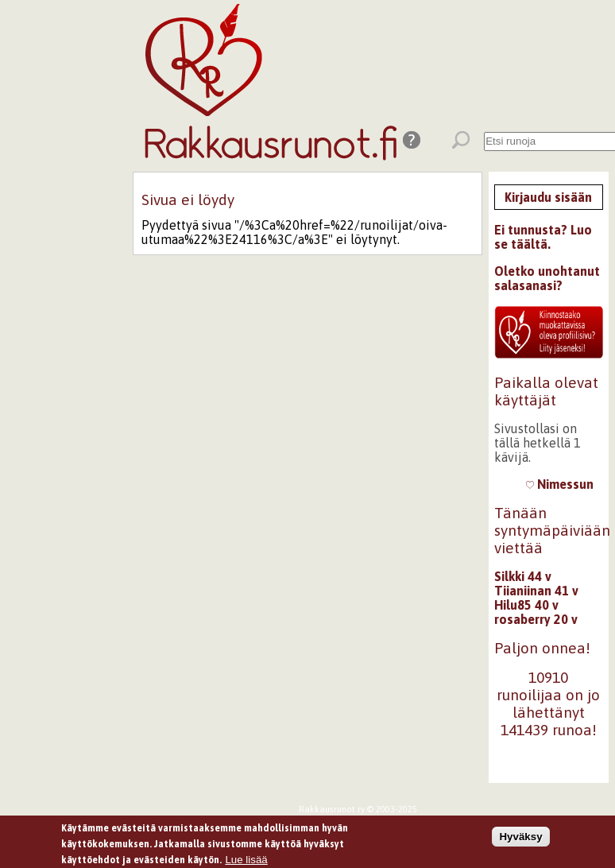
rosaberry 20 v (536, 619)
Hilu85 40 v (526, 605)
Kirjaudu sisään (548, 197)
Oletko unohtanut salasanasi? (547, 278)
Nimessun (560, 484)
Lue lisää (246, 861)
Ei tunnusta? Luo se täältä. (543, 237)
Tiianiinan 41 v (536, 590)
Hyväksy (520, 838)
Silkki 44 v (522, 576)
